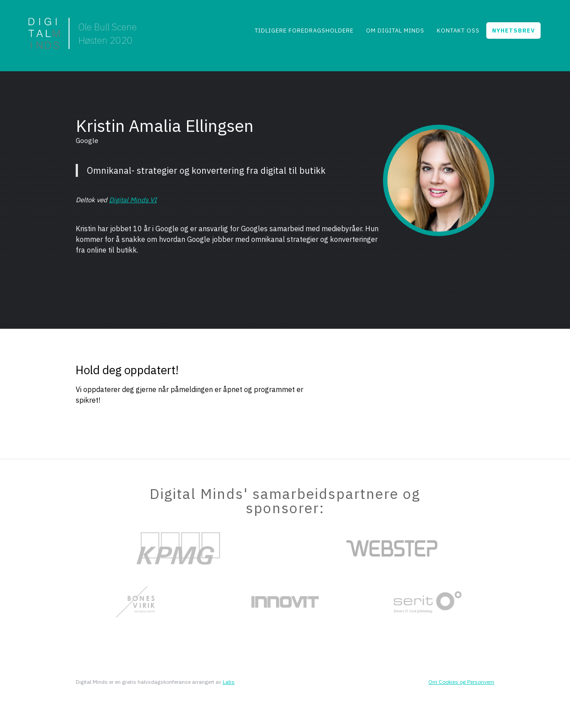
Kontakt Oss (458, 30)
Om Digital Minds (395, 30)
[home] (82, 33)
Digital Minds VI (133, 200)
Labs (229, 681)
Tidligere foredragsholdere (304, 30)
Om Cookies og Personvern (461, 681)
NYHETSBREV (513, 30)
